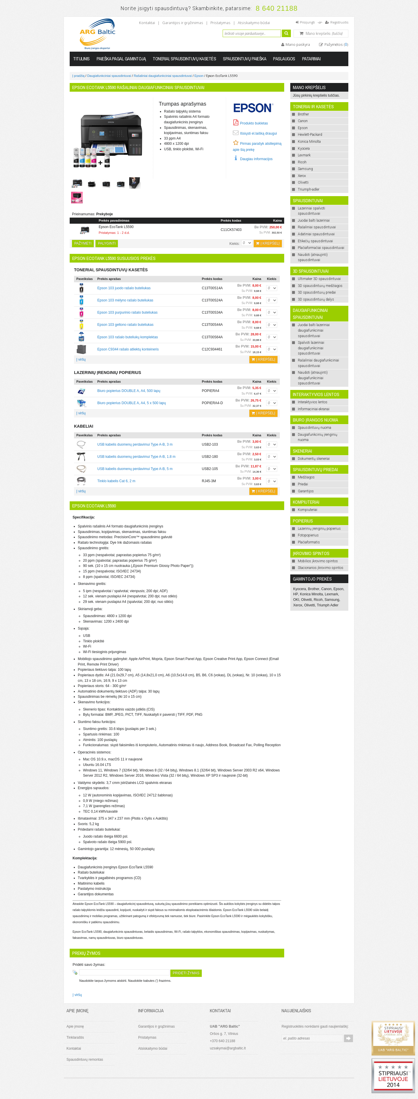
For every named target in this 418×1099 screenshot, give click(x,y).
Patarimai (311, 58)
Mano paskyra (297, 44)
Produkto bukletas (254, 123)
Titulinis (81, 58)
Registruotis (339, 22)
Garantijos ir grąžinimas (182, 22)
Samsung (332, 600)
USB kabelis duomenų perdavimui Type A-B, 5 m (134, 469)
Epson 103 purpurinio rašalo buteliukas (127, 312)
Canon (326, 589)
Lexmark (331, 594)
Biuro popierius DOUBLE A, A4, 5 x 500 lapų (131, 403)
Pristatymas (220, 22)
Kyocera (299, 589)
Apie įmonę (75, 1026)
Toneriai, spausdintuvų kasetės (184, 58)
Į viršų (81, 359)
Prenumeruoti (348, 1038)
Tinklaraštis (75, 1037)
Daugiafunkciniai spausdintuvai (109, 75)
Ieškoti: (219, 33)
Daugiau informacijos (256, 159)
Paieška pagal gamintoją (121, 58)
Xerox (297, 605)
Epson (198, 75)
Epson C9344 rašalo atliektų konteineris (127, 349)
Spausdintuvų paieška (244, 58)
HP (295, 594)
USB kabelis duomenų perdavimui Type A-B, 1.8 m (136, 457)
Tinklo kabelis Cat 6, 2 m (116, 481)
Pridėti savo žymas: (89, 964)
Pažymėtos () (336, 44)
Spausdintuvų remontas (84, 1060)
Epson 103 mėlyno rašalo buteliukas (125, 300)
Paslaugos (284, 58)
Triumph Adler (327, 605)
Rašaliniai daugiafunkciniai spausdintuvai (163, 75)
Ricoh (318, 600)
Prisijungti (307, 22)
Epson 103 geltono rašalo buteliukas (125, 325)
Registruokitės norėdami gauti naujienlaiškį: (315, 1026)
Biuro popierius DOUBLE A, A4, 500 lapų (128, 391)
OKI (296, 600)
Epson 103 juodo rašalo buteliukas (123, 288)
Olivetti (306, 600)
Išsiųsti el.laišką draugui (258, 133)
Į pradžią (78, 75)
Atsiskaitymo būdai (254, 22)
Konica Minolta (311, 594)
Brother (313, 589)
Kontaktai (147, 22)
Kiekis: (234, 244)
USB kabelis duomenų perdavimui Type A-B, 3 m (134, 444)
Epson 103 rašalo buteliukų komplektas (127, 337)
